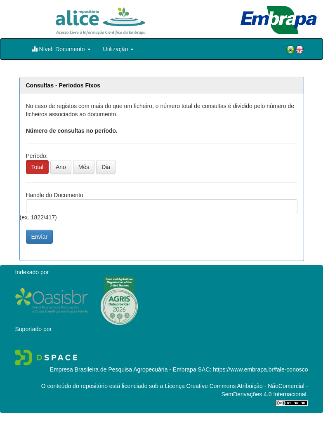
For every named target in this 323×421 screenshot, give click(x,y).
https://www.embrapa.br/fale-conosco (260, 369)
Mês (83, 167)
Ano (61, 167)
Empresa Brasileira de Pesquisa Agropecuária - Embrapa (123, 369)
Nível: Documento (61, 48)
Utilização (118, 49)
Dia (105, 167)
